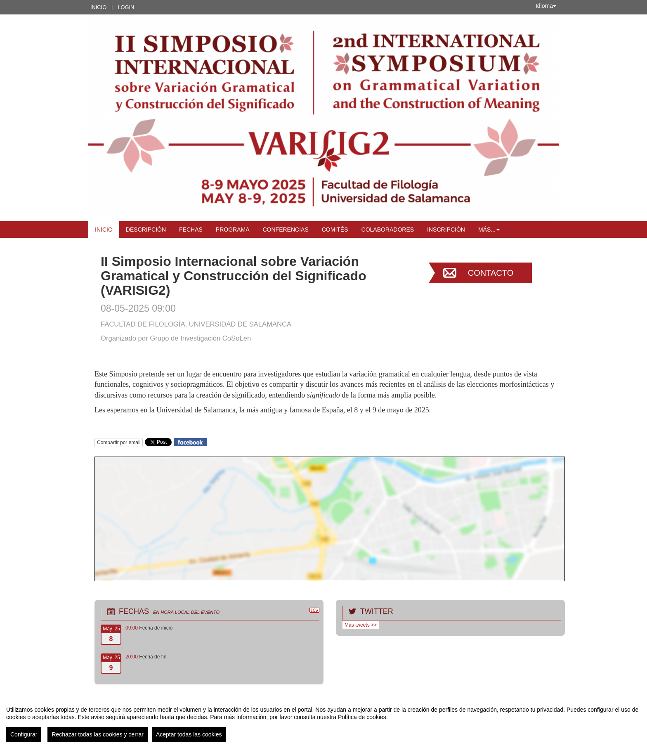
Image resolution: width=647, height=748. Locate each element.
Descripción (146, 229)
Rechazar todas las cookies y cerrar (98, 734)
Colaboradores (387, 229)
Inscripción (446, 229)
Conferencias (286, 229)
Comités (335, 229)
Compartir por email (118, 442)
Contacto (490, 272)
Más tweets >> (361, 625)
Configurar (23, 734)
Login (126, 7)
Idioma (546, 5)
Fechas (191, 229)
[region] (323, 721)
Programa (233, 229)
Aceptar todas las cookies (189, 734)
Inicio (98, 7)
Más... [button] (489, 229)
